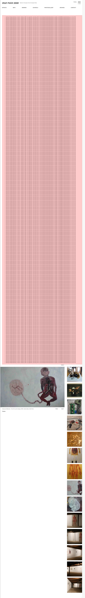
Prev (57, 408)
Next (62, 408)
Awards (24, 7)
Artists (4, 7)
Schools (35, 7)
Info (14, 7)
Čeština (75, 1)
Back (62, 365)
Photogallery (48, 7)
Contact (73, 7)
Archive (62, 7)
